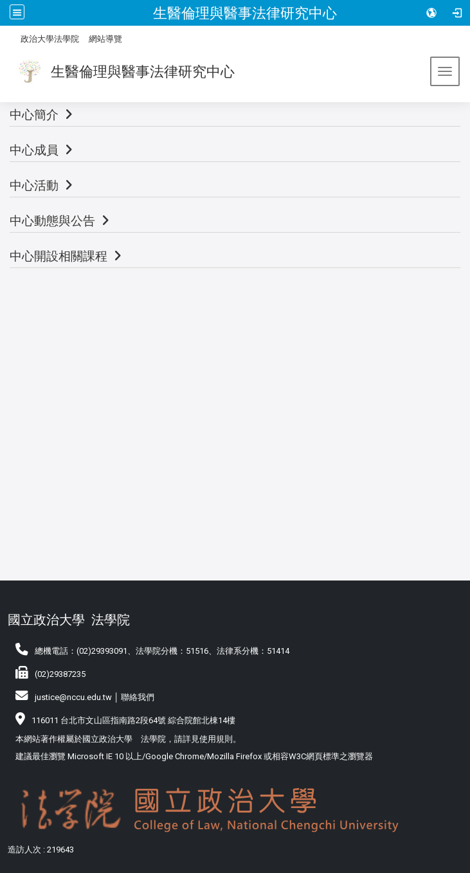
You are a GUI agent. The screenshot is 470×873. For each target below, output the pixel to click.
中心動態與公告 (52, 220)
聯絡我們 (137, 697)
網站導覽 (105, 39)
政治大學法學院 (50, 39)
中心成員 (34, 150)
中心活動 (34, 185)
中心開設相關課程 (58, 256)
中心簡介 (34, 114)
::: (16, 37)
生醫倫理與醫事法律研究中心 (245, 12)
